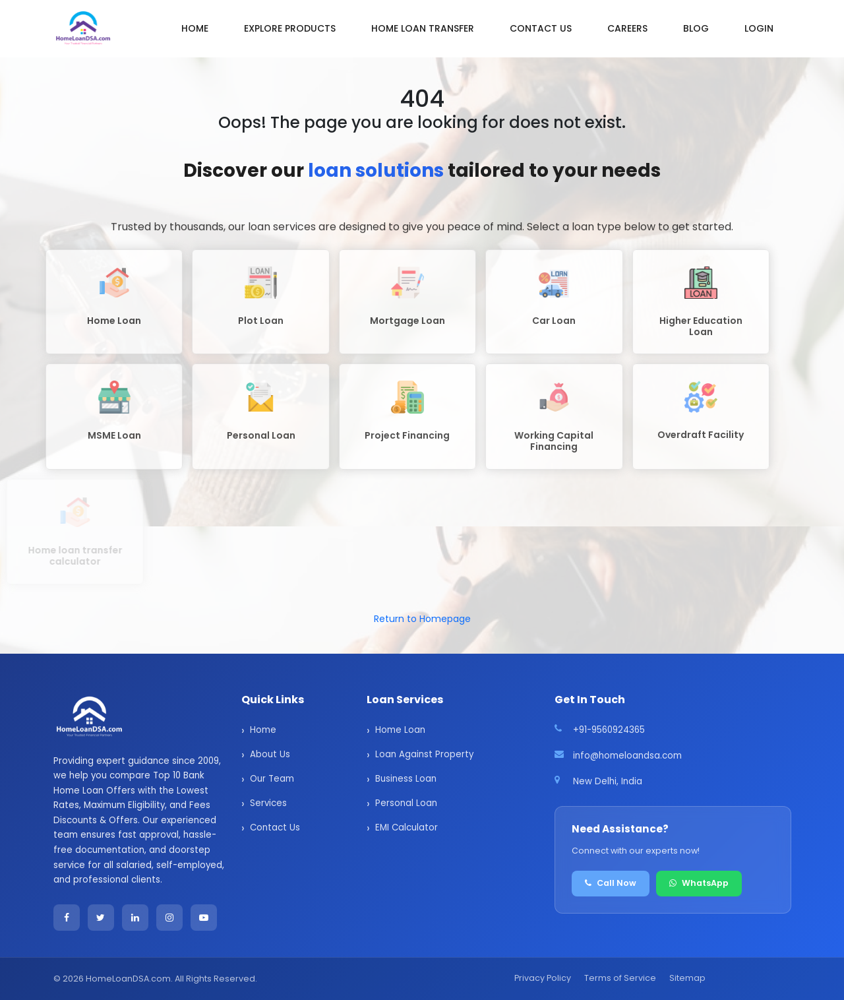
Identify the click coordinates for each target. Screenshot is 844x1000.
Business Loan (406, 778)
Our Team (272, 778)
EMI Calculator (406, 827)
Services (268, 803)
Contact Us (275, 827)
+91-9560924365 (609, 730)
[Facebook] (66, 917)
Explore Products (290, 28)
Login (758, 28)
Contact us (541, 28)
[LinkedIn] (135, 917)
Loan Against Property (424, 754)
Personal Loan (406, 803)
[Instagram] (169, 917)
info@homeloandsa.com (627, 755)
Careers (627, 28)
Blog (696, 28)
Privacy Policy (542, 978)
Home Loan (400, 730)
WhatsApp (699, 883)
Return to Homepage (422, 618)
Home (194, 28)
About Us (270, 754)
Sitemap (687, 978)
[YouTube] (204, 917)
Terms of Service (620, 978)
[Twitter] (101, 917)
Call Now (610, 883)
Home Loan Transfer (422, 28)
